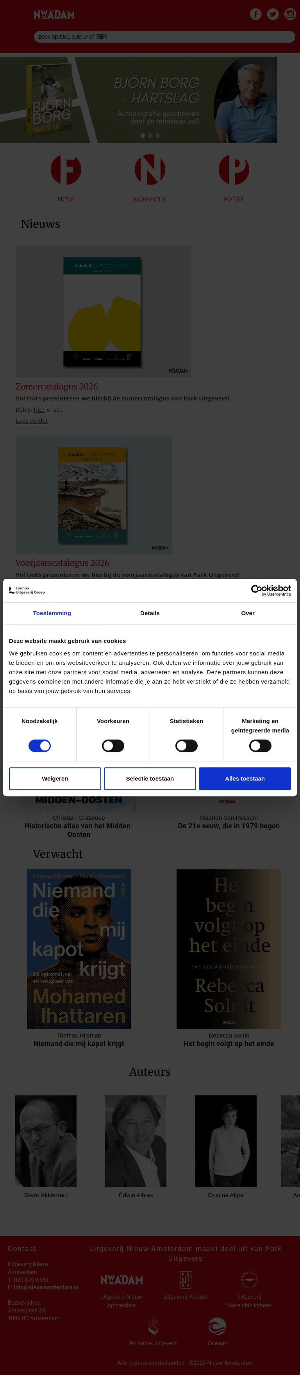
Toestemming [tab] (52, 613)
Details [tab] (150, 613)
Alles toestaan (245, 778)
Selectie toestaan (150, 778)
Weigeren (55, 778)
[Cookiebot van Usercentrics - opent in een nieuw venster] (257, 590)
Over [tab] (248, 613)
